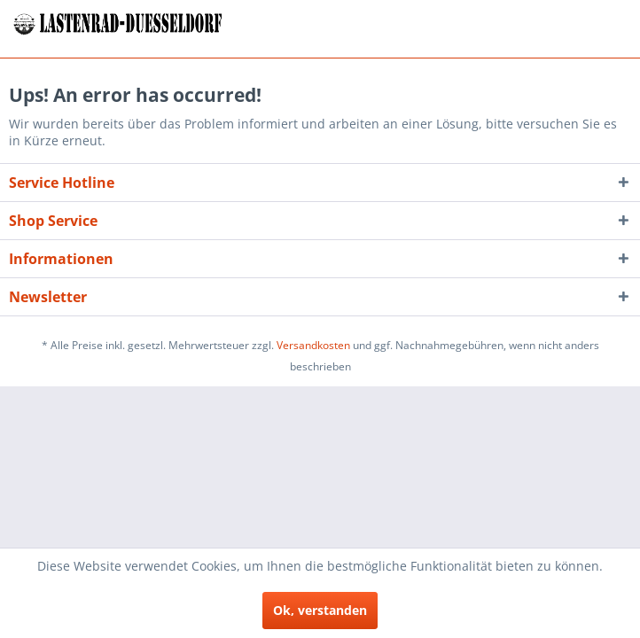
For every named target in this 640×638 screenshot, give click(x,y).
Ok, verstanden (320, 610)
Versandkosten (313, 345)
